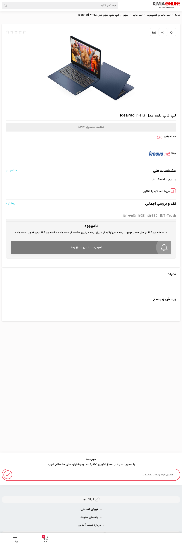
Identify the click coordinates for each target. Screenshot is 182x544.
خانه (177, 15)
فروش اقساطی (89, 509)
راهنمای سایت (89, 517)
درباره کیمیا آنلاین (89, 525)
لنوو (159, 137)
